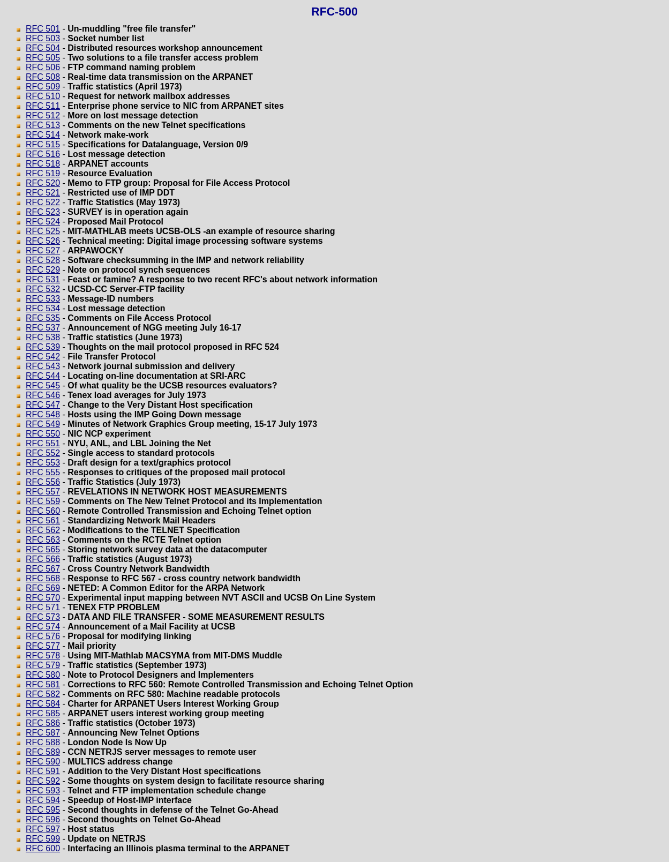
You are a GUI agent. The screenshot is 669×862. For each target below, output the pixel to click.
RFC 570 (43, 597)
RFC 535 (43, 318)
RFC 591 (43, 771)
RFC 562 (43, 530)
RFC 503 (43, 38)
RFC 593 (43, 790)
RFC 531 (43, 279)
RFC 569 (43, 588)
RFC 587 (43, 732)
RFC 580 (43, 674)
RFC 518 (43, 163)
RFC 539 (43, 346)
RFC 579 (43, 665)
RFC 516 (43, 154)
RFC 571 (43, 607)
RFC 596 (43, 819)
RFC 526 (43, 240)
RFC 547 (43, 404)
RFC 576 (43, 636)
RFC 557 (43, 491)
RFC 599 (43, 838)
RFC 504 (43, 48)
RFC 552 (43, 453)
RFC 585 (43, 713)
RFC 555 (43, 472)
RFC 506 (43, 67)
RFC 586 (43, 723)
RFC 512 (43, 115)
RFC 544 (43, 375)
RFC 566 (43, 559)
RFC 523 (43, 211)
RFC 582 (43, 694)
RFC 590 (43, 761)
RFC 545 (43, 385)
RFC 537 (43, 327)
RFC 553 (43, 462)
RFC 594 (43, 800)
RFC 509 (43, 86)
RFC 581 (43, 684)
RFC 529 (43, 269)
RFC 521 (43, 192)
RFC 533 (43, 298)
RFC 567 (43, 568)
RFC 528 (43, 260)
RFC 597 (43, 829)
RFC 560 (43, 510)
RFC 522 (43, 202)
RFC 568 (43, 578)
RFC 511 (43, 105)
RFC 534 (43, 308)
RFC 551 (43, 443)
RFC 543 (43, 366)
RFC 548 (43, 414)
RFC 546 (43, 395)
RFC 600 (43, 848)
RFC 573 (43, 616)
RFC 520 (43, 183)
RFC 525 (43, 231)
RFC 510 (43, 96)
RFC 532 (43, 289)
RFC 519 (43, 173)
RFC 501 (43, 28)
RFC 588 (43, 742)
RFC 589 (43, 751)
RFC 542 (43, 356)
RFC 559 (43, 501)
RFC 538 (43, 337)
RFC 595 (43, 809)
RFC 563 (43, 539)
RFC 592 (43, 780)
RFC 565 (43, 549)
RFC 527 (43, 250)
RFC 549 (43, 424)
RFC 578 (43, 655)
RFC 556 (43, 481)
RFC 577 (43, 645)
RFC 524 (43, 221)
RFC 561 (43, 520)
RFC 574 (43, 626)
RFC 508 (43, 76)
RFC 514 (43, 134)
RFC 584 (43, 703)
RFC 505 (43, 57)
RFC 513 (43, 125)
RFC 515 (43, 144)
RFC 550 (43, 433)
